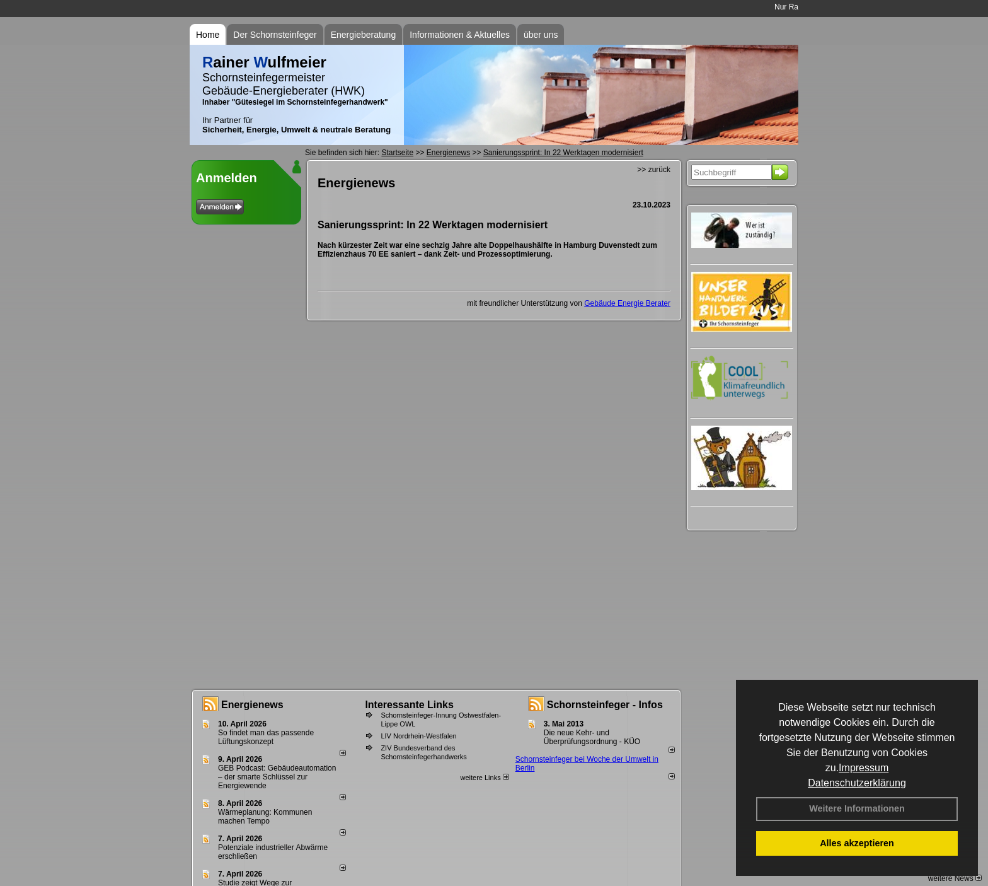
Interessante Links (409, 704)
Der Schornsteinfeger (274, 35)
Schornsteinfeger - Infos (605, 704)
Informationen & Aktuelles (460, 35)
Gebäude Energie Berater (627, 303)
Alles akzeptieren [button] (857, 843)
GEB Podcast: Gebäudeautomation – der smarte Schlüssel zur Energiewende (277, 777)
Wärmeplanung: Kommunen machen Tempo (265, 816)
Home (207, 35)
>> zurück (653, 169)
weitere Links (484, 777)
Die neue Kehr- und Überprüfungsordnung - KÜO (592, 737)
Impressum (863, 767)
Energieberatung (363, 35)
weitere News (955, 878)
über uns (541, 35)
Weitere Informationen (857, 808)
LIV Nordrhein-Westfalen (418, 736)
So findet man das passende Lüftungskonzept (266, 737)
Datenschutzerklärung (857, 783)
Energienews (252, 704)
